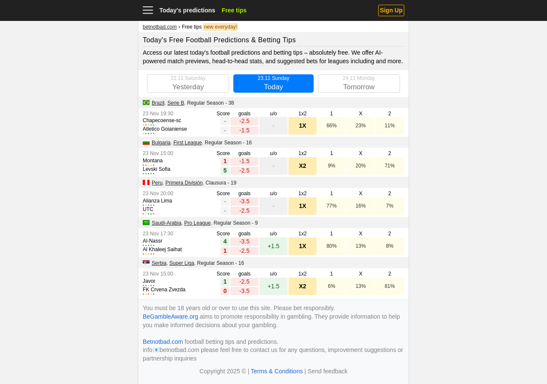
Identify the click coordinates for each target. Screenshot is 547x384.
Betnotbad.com (163, 341)
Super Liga (181, 263)
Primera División (184, 183)
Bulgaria (161, 143)
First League (188, 143)
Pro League (197, 223)
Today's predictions (187, 10)
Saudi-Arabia (166, 223)
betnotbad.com (159, 27)
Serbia (159, 263)
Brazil (158, 103)
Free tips (234, 10)
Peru (157, 183)
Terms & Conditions (277, 371)
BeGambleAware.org (170, 316)
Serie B (176, 103)
